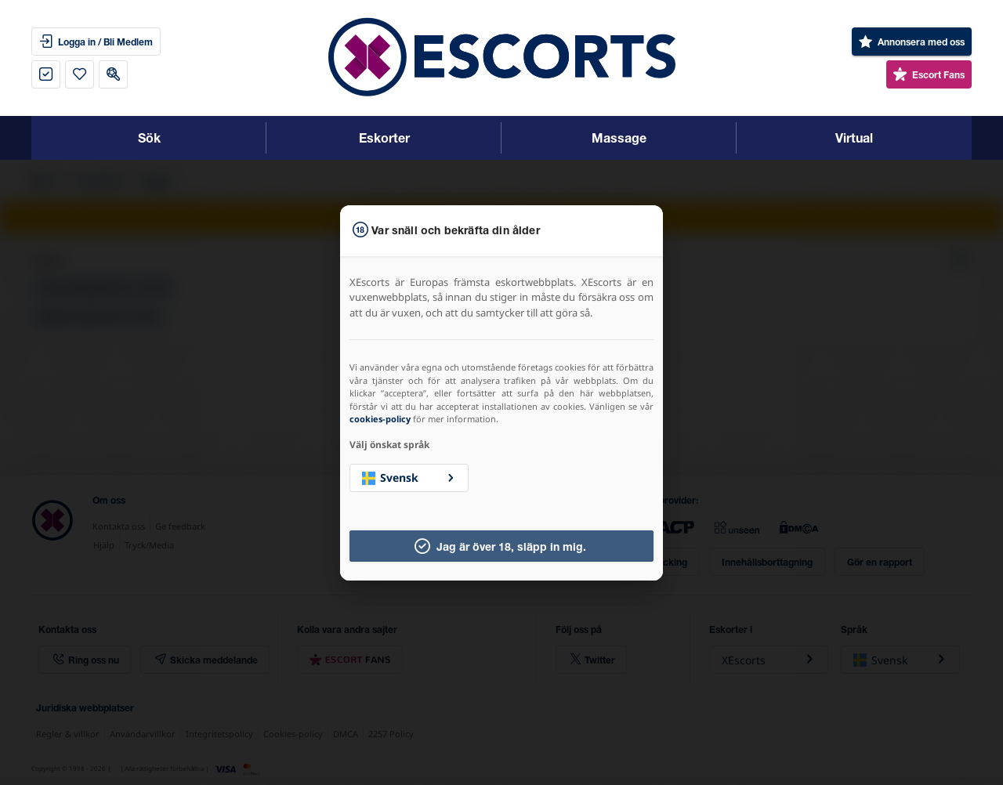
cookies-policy (380, 419)
